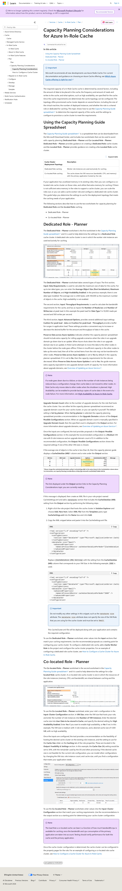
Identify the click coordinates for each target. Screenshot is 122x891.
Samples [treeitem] (12, 89)
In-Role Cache (70, 22)
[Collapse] (35, 22)
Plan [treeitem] (12, 62)
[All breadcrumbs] (45, 22)
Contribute (43, 880)
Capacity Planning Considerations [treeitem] (24, 69)
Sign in (116, 3)
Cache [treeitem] (9, 38)
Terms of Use (87, 880)
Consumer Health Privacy (68, 880)
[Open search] (110, 3)
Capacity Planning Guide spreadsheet (62, 133)
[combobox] (20, 27)
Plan (79, 22)
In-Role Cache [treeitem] (14, 49)
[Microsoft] (4, 3)
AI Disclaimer (7, 880)
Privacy (52, 880)
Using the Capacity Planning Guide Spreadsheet (62, 54)
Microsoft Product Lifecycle (69, 10)
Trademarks (99, 880)
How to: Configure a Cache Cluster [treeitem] (25, 72)
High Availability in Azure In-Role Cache (95, 394)
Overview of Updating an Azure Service (83, 368)
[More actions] (117, 22)
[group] (83, 542)
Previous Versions (21, 880)
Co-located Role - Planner (54, 60)
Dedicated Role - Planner (54, 57)
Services (52, 22)
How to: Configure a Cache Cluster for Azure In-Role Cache (77, 853)
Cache (60, 22)
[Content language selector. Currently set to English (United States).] (14, 875)
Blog (32, 880)
